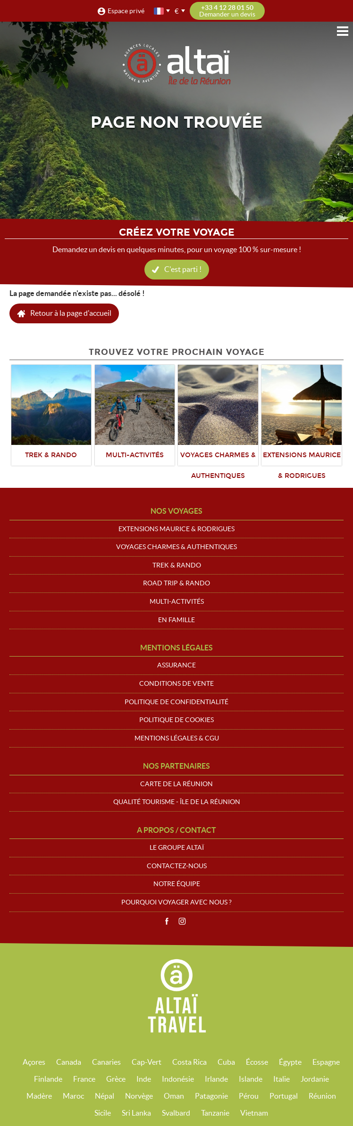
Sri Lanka (136, 1113)
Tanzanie (215, 1113)
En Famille (176, 620)
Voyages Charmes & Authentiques (176, 547)
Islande (250, 1079)
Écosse (257, 1062)
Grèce (116, 1079)
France (84, 1079)
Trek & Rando (176, 565)
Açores (34, 1062)
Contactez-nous (177, 866)
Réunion (322, 1096)
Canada (68, 1062)
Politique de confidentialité (176, 702)
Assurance (176, 665)
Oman (174, 1096)
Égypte (290, 1062)
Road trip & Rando (176, 583)
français (159, 11)
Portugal (283, 1096)
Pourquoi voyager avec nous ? (176, 902)
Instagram (182, 921)
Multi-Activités (177, 601)
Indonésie (178, 1079)
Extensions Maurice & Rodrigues (176, 529)
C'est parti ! (183, 269)
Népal (104, 1096)
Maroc (73, 1096)
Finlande (48, 1079)
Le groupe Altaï (177, 847)
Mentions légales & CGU (176, 738)
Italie (281, 1079)
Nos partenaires (176, 766)
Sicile (102, 1113)
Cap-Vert (146, 1062)
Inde (143, 1079)
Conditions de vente (176, 683)
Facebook (166, 921)
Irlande (216, 1079)
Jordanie (315, 1079)
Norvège (139, 1096)
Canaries (106, 1062)
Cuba (226, 1062)
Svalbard (176, 1113)
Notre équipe (176, 884)
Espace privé (126, 11)
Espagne (326, 1062)
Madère (39, 1096)
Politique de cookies (176, 719)
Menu (342, 31)
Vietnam (254, 1113)
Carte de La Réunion (176, 784)
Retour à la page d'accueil (70, 313)
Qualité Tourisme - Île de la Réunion (176, 801)
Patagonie (211, 1096)
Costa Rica (189, 1062)
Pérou (249, 1096)
